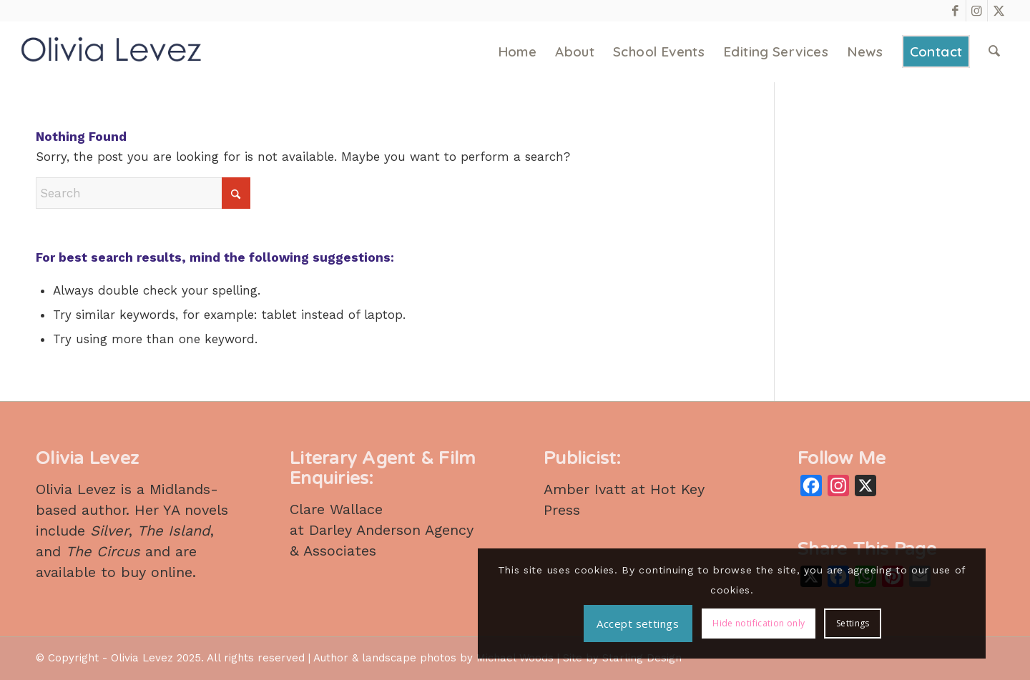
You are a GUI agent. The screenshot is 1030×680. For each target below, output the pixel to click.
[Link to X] (998, 10)
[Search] (994, 51)
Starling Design (642, 657)
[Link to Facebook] (955, 10)
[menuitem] (518, 51)
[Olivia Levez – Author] (111, 51)
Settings (941, 627)
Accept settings (880, 584)
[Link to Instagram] (976, 10)
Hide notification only (847, 627)
